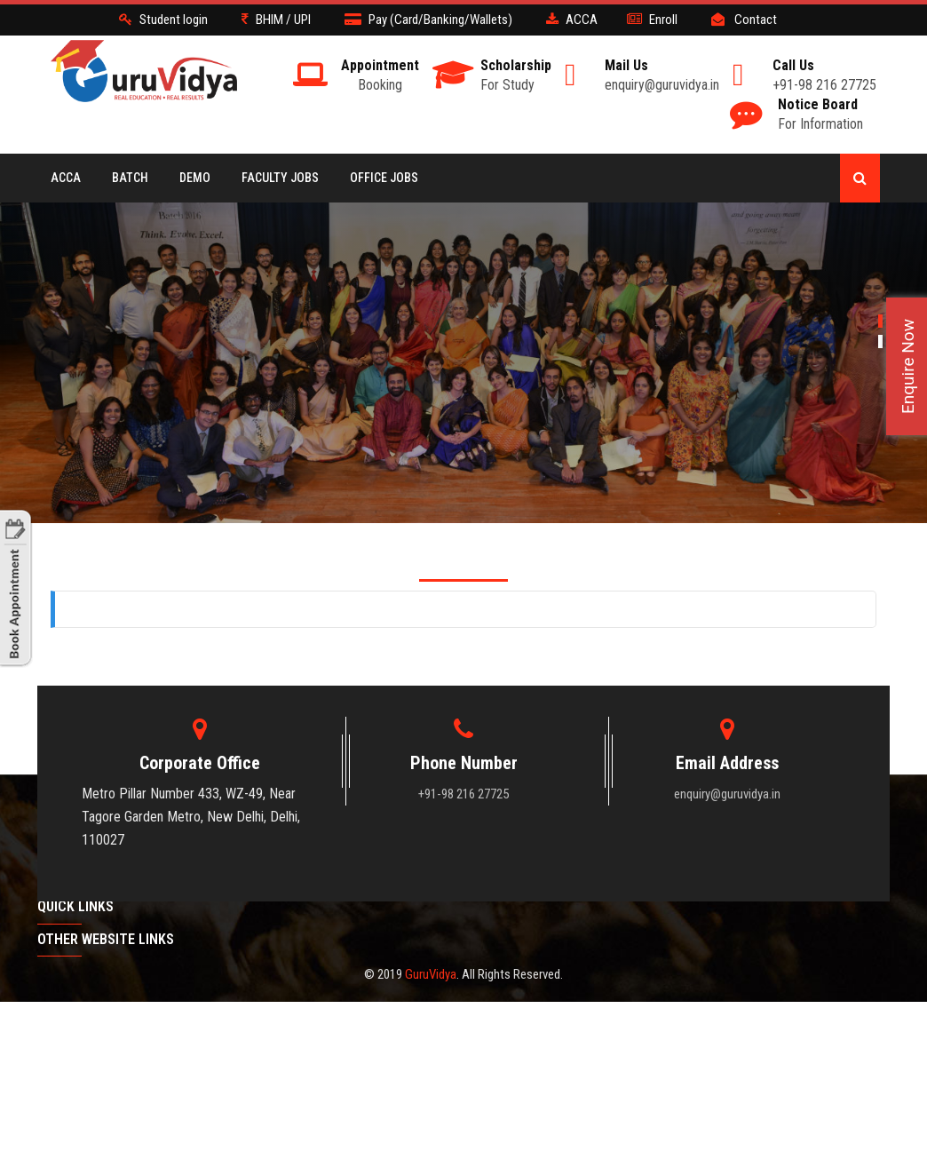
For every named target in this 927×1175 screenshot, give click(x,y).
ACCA (66, 178)
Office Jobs (384, 178)
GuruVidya (430, 974)
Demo (194, 178)
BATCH (130, 178)
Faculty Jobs (280, 178)
